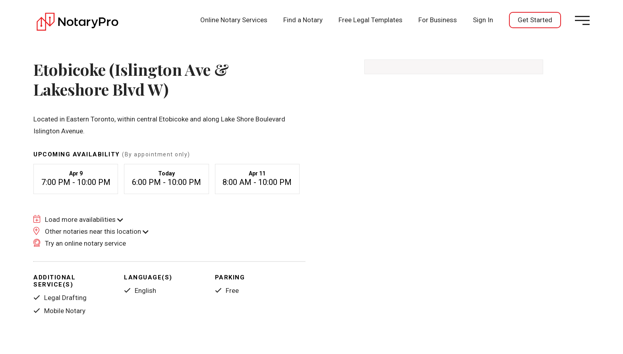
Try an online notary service (79, 243)
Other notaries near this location (91, 231)
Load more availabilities (78, 219)
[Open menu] (582, 20)
